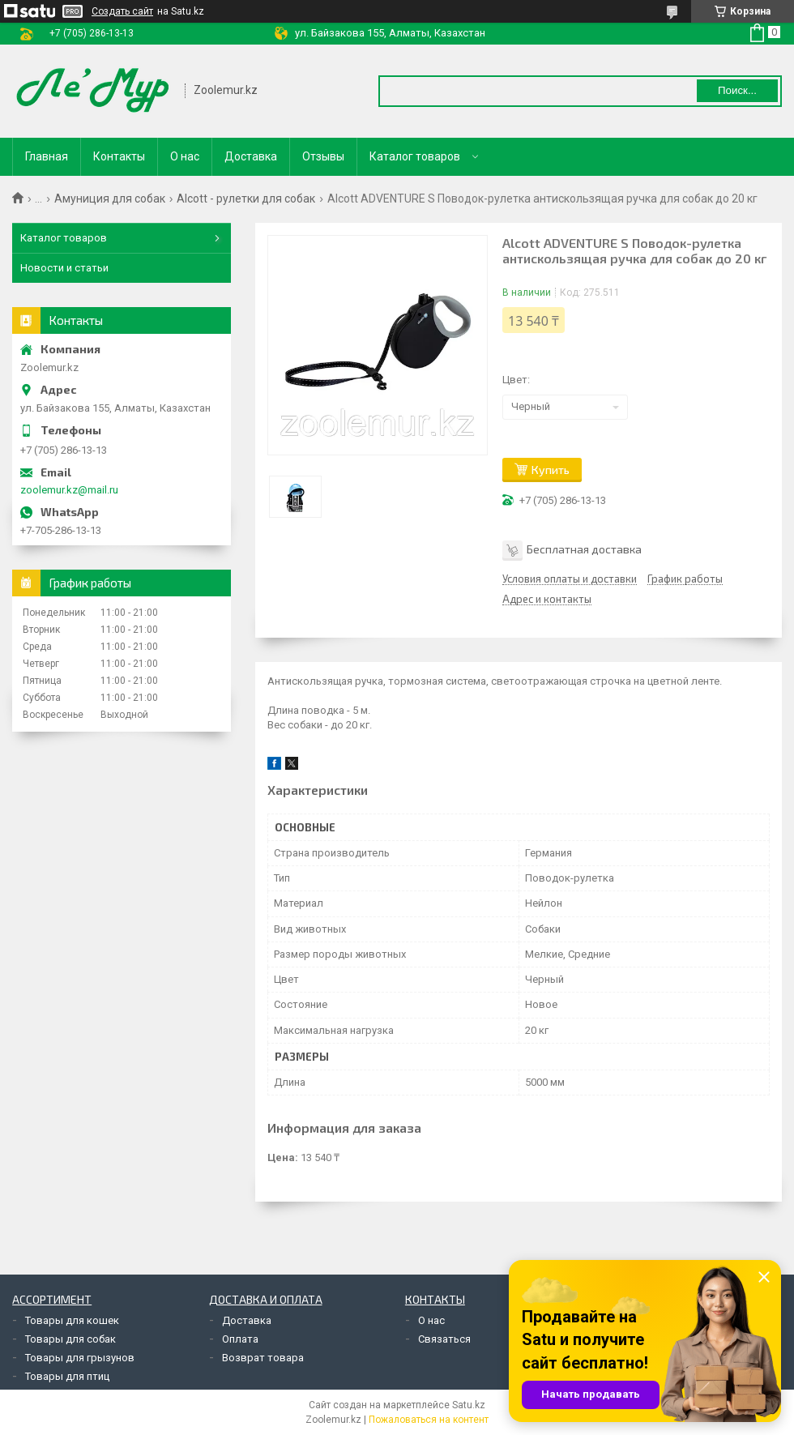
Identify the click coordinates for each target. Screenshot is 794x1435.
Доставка (250, 156)
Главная (46, 156)
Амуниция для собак (109, 198)
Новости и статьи (64, 268)
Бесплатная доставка (584, 548)
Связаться (444, 1339)
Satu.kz (468, 1405)
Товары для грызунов (79, 1358)
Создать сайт (122, 11)
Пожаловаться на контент (429, 1419)
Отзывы (323, 156)
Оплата (240, 1339)
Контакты (119, 156)
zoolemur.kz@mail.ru (69, 490)
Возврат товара (263, 1358)
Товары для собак (70, 1339)
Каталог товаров (414, 156)
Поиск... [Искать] (737, 90)
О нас (184, 156)
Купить (550, 469)
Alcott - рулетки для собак (246, 198)
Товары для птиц (67, 1376)
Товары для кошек (72, 1320)
